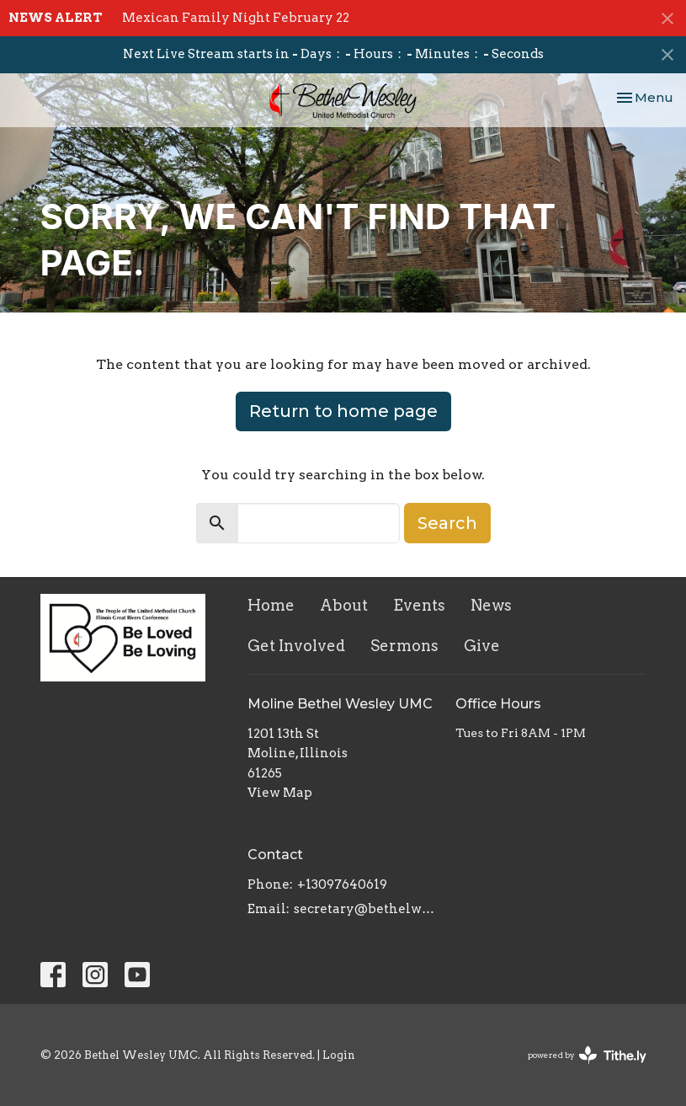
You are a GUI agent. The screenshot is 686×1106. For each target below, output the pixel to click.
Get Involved (296, 646)
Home (271, 605)
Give (482, 646)
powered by (587, 1055)
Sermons (404, 646)
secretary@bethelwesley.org (366, 908)
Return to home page (343, 411)
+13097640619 (342, 884)
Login (338, 1055)
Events (419, 605)
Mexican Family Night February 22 (235, 17)
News (491, 605)
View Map (279, 792)
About (344, 605)
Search (447, 523)
